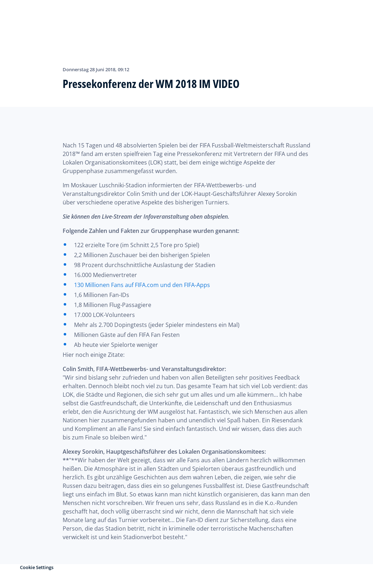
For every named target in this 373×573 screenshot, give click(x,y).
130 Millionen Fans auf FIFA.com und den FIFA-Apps (142, 285)
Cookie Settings (36, 567)
